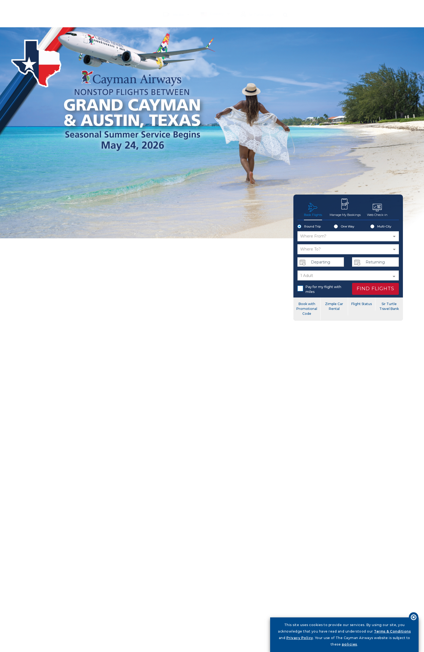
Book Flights (313, 209)
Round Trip (309, 227)
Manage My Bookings (345, 207)
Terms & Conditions (392, 631)
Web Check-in (377, 209)
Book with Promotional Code (306, 309)
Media (170, 6)
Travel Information (228, 20)
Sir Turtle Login (256, 6)
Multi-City (380, 227)
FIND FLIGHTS (375, 289)
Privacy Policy (299, 638)
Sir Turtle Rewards (172, 20)
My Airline (161, 35)
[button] (348, 236)
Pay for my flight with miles (319, 289)
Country (209, 6)
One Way (344, 227)
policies (349, 644)
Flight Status (361, 304)
